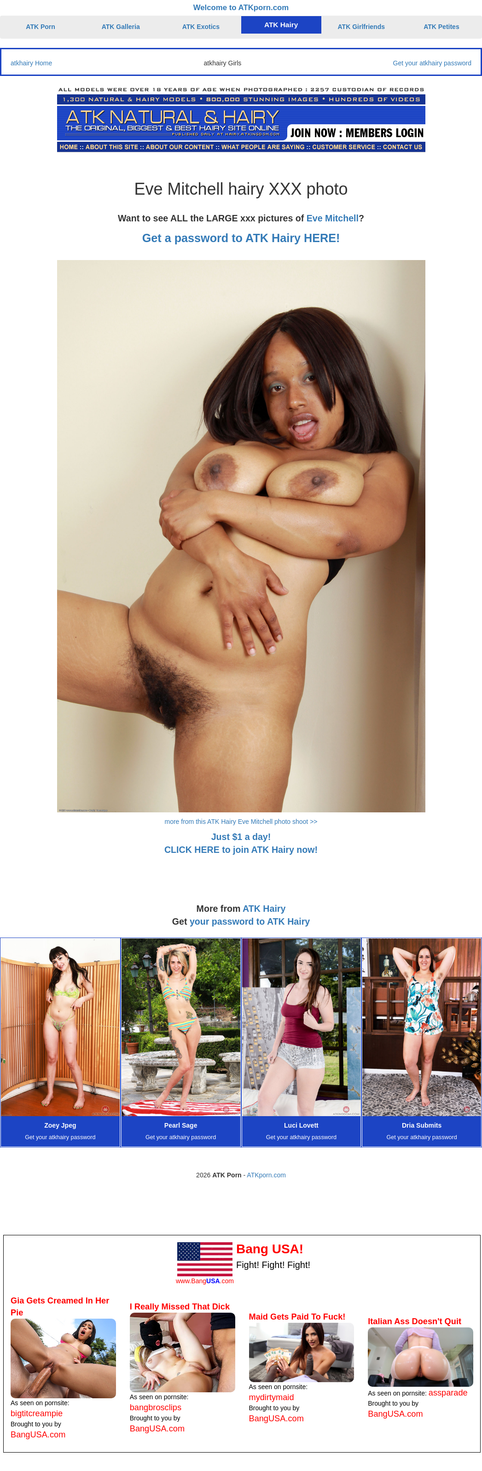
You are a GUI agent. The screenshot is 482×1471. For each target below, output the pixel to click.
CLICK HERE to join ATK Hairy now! (241, 850)
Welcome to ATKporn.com (241, 7)
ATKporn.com (266, 1175)
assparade (448, 1392)
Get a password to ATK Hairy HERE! (241, 238)
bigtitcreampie (37, 1413)
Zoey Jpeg (60, 1125)
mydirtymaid (271, 1397)
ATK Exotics (201, 26)
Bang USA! (269, 1249)
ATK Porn (40, 26)
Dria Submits (421, 1125)
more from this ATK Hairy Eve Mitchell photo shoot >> (241, 821)
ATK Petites (441, 26)
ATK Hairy (281, 25)
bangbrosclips (155, 1407)
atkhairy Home (31, 63)
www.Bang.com (205, 1281)
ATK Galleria (121, 26)
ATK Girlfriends (361, 26)
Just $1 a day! (241, 837)
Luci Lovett (301, 1125)
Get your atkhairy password (432, 63)
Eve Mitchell (333, 218)
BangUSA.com (38, 1434)
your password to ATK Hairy (250, 921)
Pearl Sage (180, 1125)
